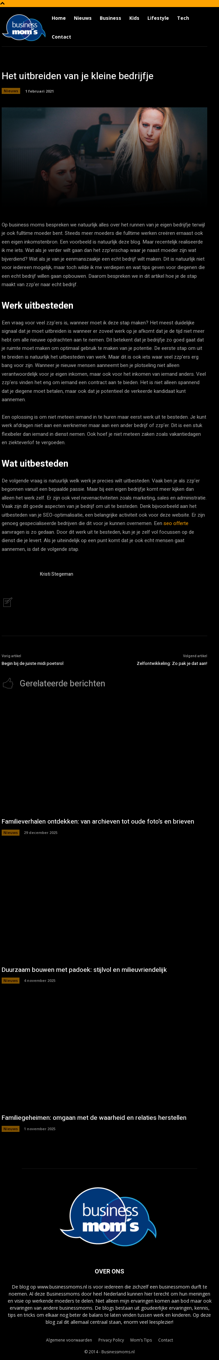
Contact (165, 1340)
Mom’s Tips (141, 1340)
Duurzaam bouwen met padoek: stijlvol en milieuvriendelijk (84, 970)
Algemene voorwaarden (69, 1340)
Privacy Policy (111, 1340)
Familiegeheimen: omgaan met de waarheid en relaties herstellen (94, 1117)
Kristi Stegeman (56, 574)
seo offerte (176, 523)
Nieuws (11, 91)
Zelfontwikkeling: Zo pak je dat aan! (172, 663)
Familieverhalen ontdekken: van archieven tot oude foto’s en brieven (98, 821)
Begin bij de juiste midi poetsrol (32, 663)
